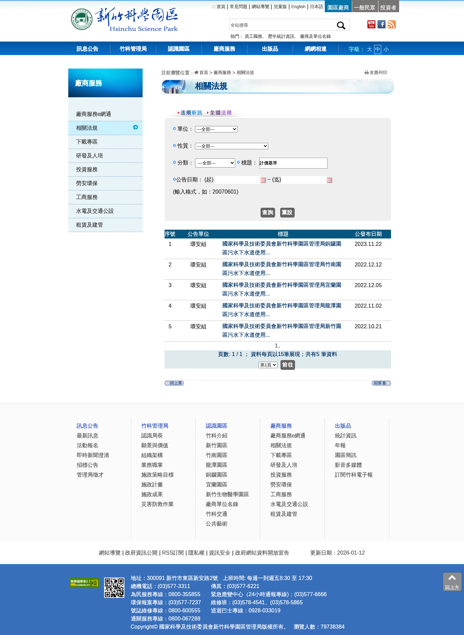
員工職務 (253, 36)
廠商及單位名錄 (315, 36)
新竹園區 (216, 445)
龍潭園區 (216, 465)
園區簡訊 (346, 455)
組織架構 (152, 455)
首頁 (220, 6)
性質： (185, 146)
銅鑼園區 (216, 475)
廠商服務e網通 (94, 114)
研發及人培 (89, 155)
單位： (185, 129)
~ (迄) (274, 179)
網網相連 (315, 49)
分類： (185, 163)
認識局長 (152, 435)
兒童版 (280, 6)
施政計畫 (152, 484)
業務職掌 (152, 465)
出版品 (270, 49)
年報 (340, 445)
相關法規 (107, 128)
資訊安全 (219, 553)
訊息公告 (87, 49)
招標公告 (87, 465)
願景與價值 (154, 445)
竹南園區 (216, 455)
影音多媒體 (348, 465)
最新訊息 (87, 435)
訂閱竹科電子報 (354, 475)
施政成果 (152, 494)
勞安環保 (87, 183)
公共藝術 (216, 524)
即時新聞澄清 (93, 455)
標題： (249, 163)
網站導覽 (260, 6)
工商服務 (87, 197)
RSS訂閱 (173, 553)
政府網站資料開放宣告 (262, 553)
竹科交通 (216, 514)
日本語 (316, 6)
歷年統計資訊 (281, 36)
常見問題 (238, 6)
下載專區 (87, 142)
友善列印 (376, 72)
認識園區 (179, 49)
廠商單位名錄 (222, 504)
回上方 (452, 581)
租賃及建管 (89, 225)
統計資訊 (346, 435)
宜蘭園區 (216, 484)
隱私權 (196, 553)
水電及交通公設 (95, 211)
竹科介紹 (216, 435)
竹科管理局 (133, 49)
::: (148, 64)
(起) (209, 179)
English (298, 6)
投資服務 (87, 169)
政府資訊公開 (141, 553)
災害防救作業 (157, 504)
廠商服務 (224, 49)
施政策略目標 (157, 475)
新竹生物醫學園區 (227, 494)
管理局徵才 (90, 475)
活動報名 (87, 445)
